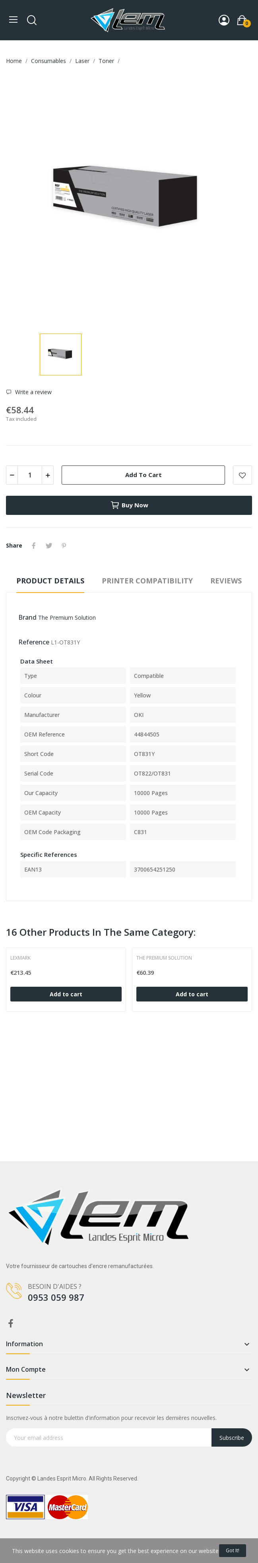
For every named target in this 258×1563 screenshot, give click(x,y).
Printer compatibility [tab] (147, 580)
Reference (33, 642)
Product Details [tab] (50, 580)
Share (33, 546)
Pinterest (64, 546)
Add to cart (143, 475)
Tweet (48, 546)
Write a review (33, 392)
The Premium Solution (67, 617)
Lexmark (20, 958)
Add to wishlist (242, 475)
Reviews (226, 580)
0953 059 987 (56, 1297)
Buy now (129, 505)
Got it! (232, 1550)
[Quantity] (30, 475)
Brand (27, 617)
